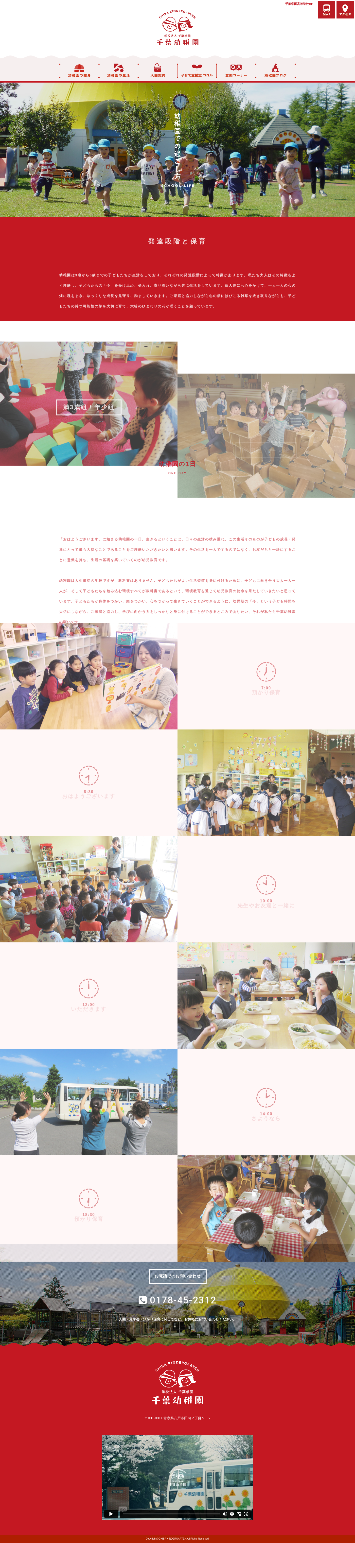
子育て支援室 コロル (196, 70)
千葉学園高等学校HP (299, 4)
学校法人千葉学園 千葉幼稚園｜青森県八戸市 (177, 28)
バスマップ (326, 9)
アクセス (345, 9)
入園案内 (157, 70)
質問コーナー (236, 70)
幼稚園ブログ (276, 70)
